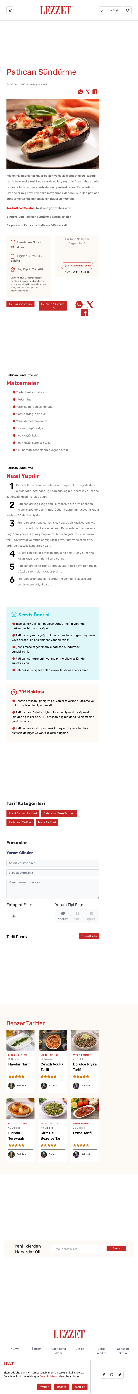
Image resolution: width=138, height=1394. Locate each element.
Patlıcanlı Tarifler (20, 822)
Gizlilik (80, 1348)
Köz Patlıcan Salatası (20, 208)
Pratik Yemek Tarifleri (23, 813)
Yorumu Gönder (88, 936)
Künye (15, 1348)
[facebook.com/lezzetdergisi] (104, 1375)
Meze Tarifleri (47, 822)
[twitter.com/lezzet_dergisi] (120, 1375)
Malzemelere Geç (20, 304)
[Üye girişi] (111, 10)
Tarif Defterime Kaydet (77, 265)
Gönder (116, 1248)
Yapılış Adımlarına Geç (53, 306)
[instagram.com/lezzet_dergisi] (111, 1375)
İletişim (37, 1348)
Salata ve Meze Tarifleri (59, 813)
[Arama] (128, 10)
